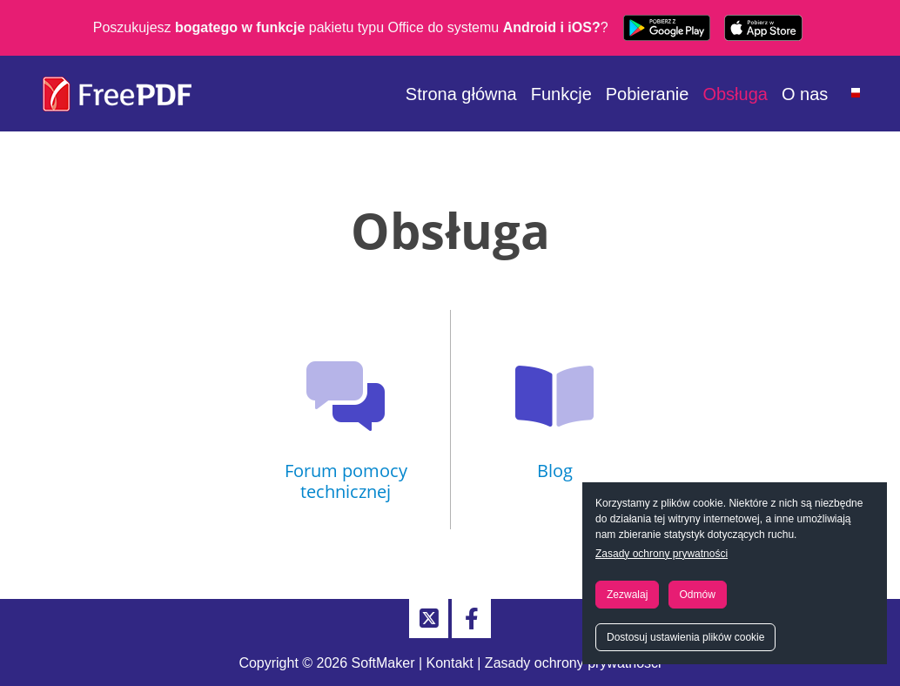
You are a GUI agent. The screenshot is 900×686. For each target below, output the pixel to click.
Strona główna (461, 94)
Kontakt (450, 663)
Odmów (697, 594)
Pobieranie (647, 94)
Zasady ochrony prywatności (661, 554)
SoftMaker (383, 663)
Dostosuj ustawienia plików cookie (685, 637)
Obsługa (735, 94)
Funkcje (561, 94)
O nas (805, 94)
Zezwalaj (627, 594)
